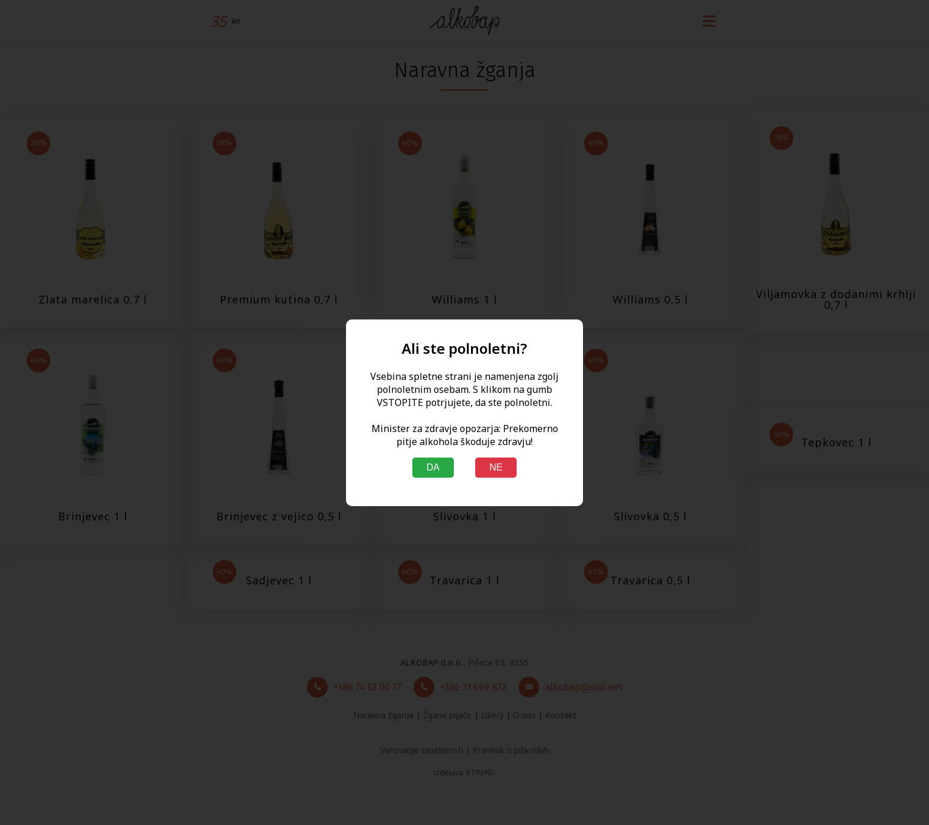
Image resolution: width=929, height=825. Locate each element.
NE (495, 467)
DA (433, 467)
